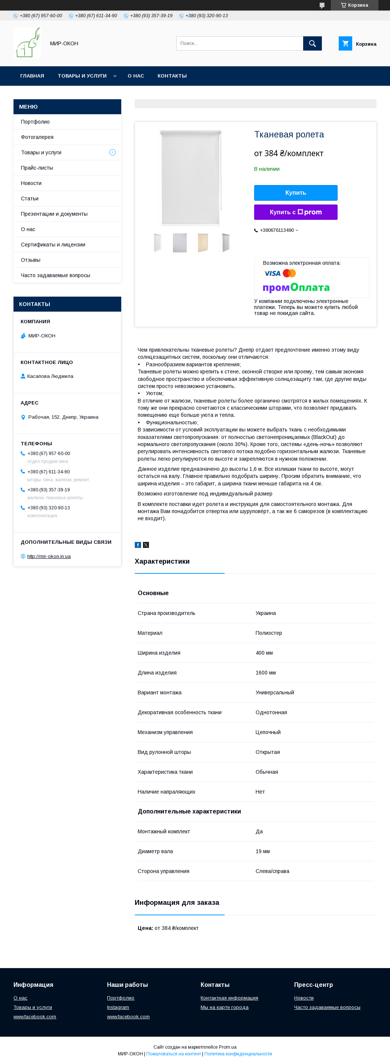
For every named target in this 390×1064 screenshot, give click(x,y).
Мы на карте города (225, 1007)
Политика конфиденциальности (238, 1054)
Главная (32, 76)
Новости (31, 183)
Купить (296, 193)
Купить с (296, 212)
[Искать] (312, 43)
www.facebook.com (34, 1016)
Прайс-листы (37, 168)
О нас (136, 76)
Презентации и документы (54, 214)
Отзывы (30, 260)
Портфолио (35, 122)
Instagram (118, 1007)
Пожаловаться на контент (173, 1054)
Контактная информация (229, 998)
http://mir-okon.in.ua (49, 556)
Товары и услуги (82, 76)
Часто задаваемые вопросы (55, 275)
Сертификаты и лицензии (53, 245)
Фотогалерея (37, 137)
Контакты (172, 76)
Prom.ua (228, 1047)
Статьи (30, 198)
